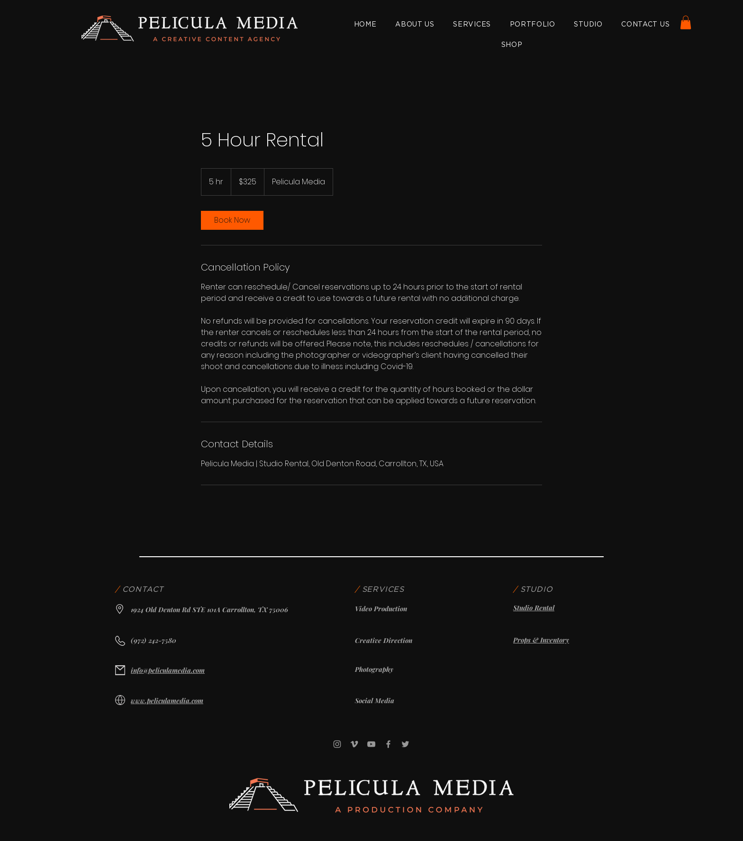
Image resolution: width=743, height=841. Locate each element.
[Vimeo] (354, 744)
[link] (232, 220)
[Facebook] (388, 744)
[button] (685, 22)
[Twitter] (405, 744)
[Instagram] (337, 744)
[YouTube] (371, 744)
